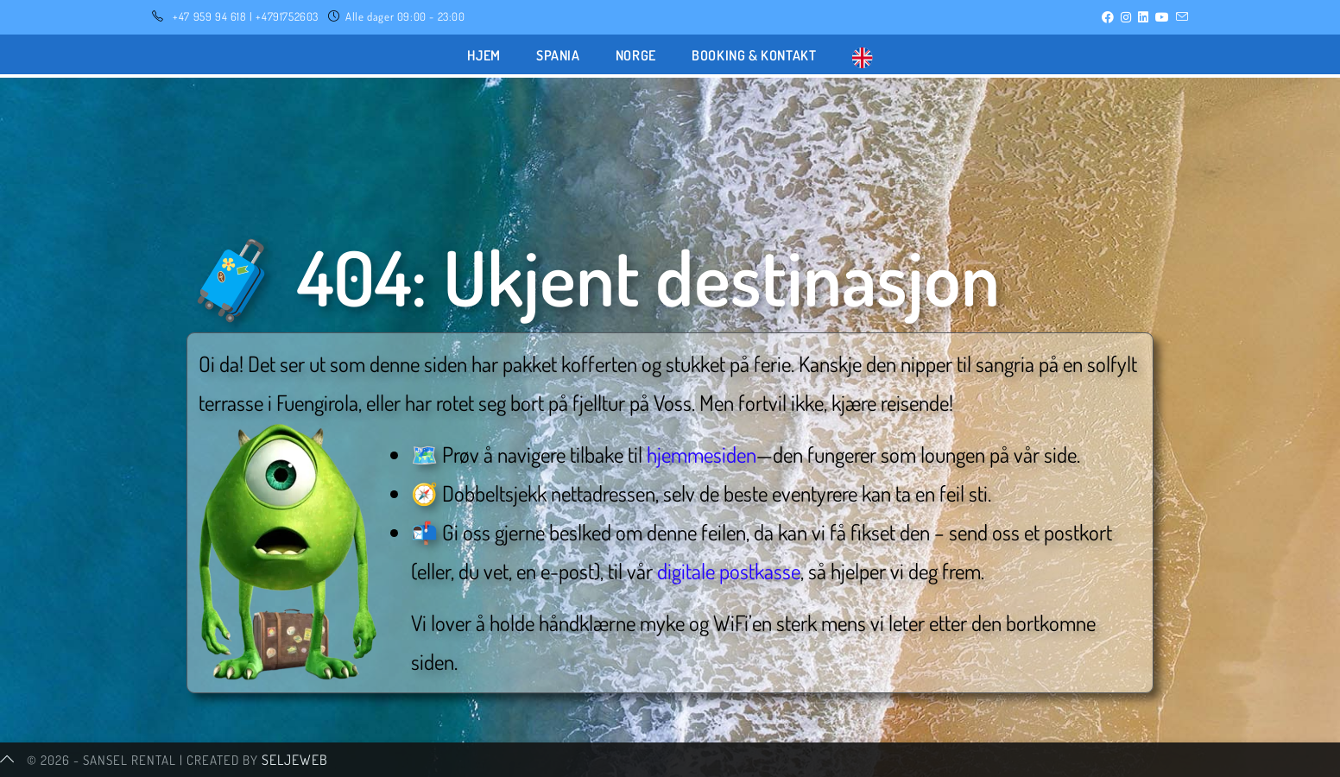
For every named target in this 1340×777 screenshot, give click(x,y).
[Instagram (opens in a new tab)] (1126, 17)
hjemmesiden (701, 454)
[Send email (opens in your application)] (1180, 17)
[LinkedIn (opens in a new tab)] (1143, 17)
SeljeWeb (295, 759)
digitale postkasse (728, 570)
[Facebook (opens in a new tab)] (1107, 17)
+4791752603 (287, 16)
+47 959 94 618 (209, 16)
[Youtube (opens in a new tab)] (1162, 17)
